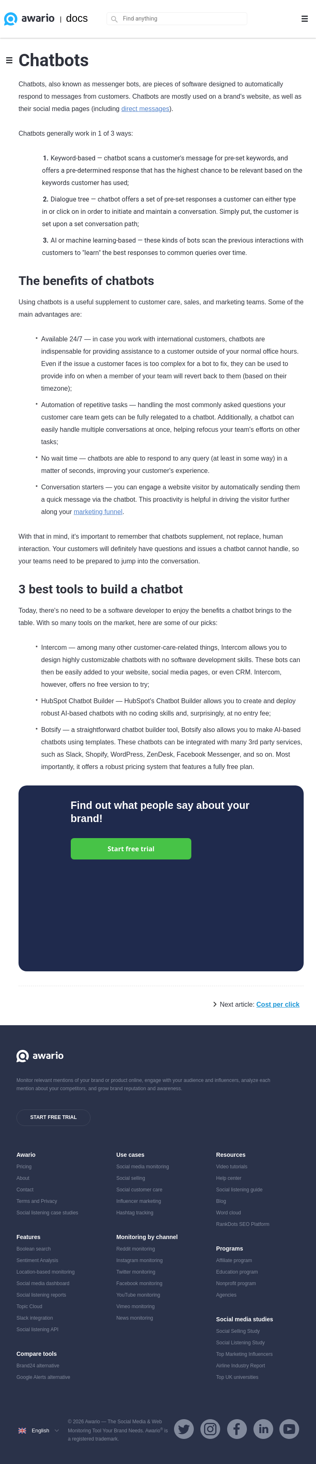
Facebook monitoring (139, 1283)
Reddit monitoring (135, 1249)
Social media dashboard (43, 1283)
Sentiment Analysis (37, 1260)
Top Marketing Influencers (244, 1354)
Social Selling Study (238, 1331)
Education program (237, 1272)
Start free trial (131, 848)
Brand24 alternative (37, 1366)
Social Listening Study (240, 1343)
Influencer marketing (138, 1201)
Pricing (24, 1167)
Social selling (130, 1178)
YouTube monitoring (138, 1295)
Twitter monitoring (136, 1272)
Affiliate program (234, 1260)
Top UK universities (237, 1377)
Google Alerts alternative (43, 1377)
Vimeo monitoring (135, 1306)
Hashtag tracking (134, 1213)
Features (28, 1237)
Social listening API (37, 1329)
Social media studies (244, 1319)
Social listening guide (239, 1190)
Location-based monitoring (45, 1272)
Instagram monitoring (139, 1260)
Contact (24, 1190)
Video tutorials (231, 1167)
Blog (221, 1201)
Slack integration (34, 1318)
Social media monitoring (142, 1167)
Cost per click (278, 1004)
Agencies (226, 1295)
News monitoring (134, 1318)
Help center (228, 1178)
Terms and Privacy (36, 1201)
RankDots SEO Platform (242, 1224)
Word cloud (228, 1213)
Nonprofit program (236, 1283)
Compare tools (36, 1353)
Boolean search (33, 1249)
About (22, 1178)
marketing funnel (98, 511)
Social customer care (139, 1190)
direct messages (145, 108)
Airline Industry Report (240, 1366)
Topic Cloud (29, 1306)
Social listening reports (41, 1295)
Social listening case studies (47, 1213)
